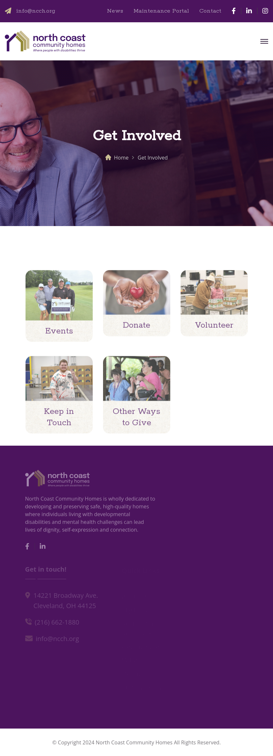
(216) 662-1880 (57, 623)
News (115, 11)
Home (121, 157)
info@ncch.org (35, 11)
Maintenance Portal (161, 11)
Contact (210, 11)
